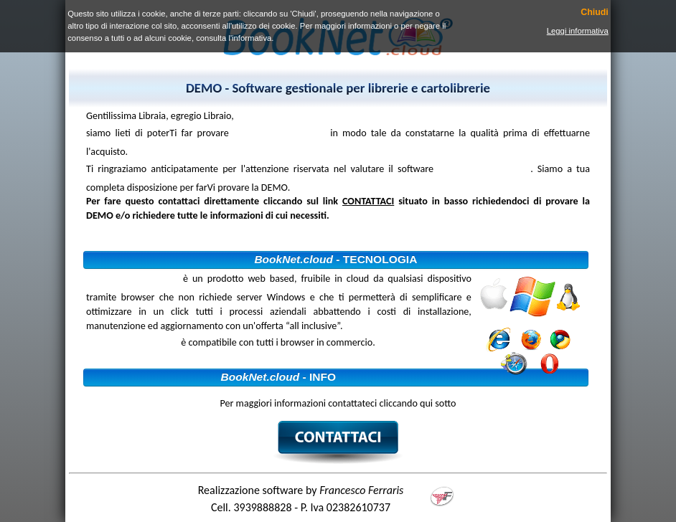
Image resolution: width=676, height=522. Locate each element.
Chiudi (595, 12)
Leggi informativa (578, 31)
